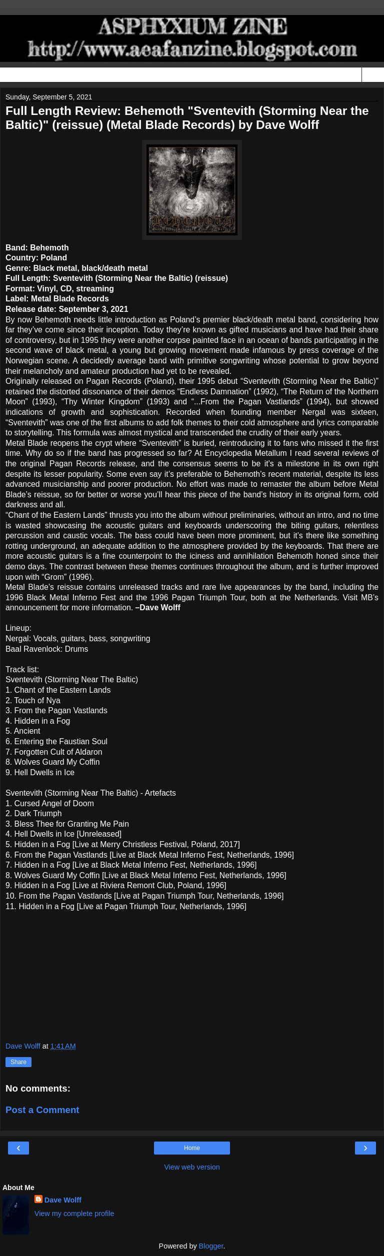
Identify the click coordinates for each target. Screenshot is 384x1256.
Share (18, 1062)
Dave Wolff (63, 1200)
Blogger (211, 1246)
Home (192, 1148)
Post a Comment (43, 1110)
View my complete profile (74, 1214)
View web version (192, 1167)
